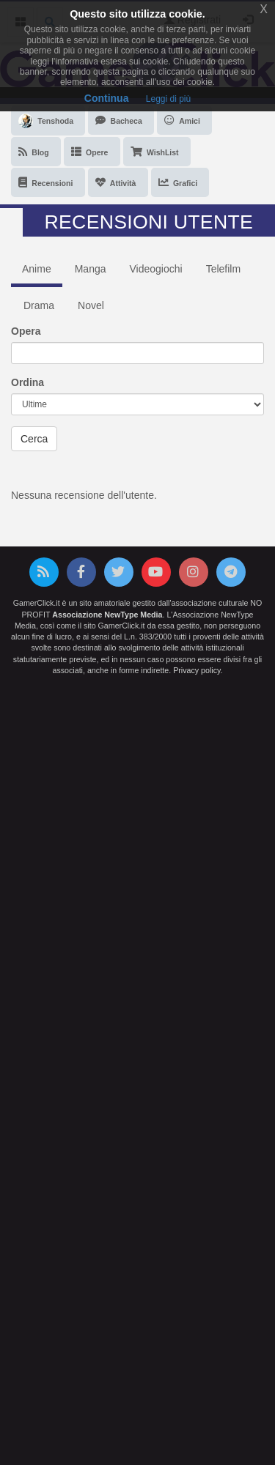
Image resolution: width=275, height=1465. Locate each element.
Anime (36, 269)
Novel (91, 305)
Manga (90, 269)
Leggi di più (168, 99)
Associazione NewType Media (107, 614)
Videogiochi (156, 269)
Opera (25, 331)
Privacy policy (196, 670)
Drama (38, 305)
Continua (106, 98)
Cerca (34, 439)
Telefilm (223, 269)
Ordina (27, 382)
